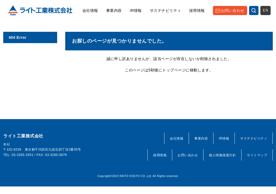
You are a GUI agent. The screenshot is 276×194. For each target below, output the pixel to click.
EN (265, 10)
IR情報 (136, 10)
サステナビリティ (165, 10)
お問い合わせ (232, 10)
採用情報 (197, 10)
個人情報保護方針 (222, 155)
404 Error (17, 37)
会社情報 (90, 10)
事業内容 (114, 10)
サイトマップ (257, 155)
